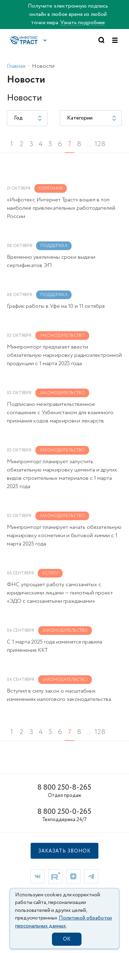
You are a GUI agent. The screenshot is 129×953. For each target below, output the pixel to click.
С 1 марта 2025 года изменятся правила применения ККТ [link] (54, 646)
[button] (45, 40)
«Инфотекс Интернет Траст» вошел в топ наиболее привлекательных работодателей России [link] (61, 208)
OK (67, 939)
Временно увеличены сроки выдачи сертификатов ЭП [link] (51, 261)
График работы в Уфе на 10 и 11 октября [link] (56, 306)
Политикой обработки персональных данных (63, 922)
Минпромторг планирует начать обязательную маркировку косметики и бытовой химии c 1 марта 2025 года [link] (64, 535)
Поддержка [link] (53, 246)
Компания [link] (51, 188)
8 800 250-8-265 (64, 787)
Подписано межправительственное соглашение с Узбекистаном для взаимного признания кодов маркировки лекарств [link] (60, 412)
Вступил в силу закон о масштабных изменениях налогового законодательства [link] (59, 695)
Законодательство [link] (62, 336)
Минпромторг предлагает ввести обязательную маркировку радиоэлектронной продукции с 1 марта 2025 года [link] (64, 355)
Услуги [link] (50, 573)
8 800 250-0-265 (64, 812)
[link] (37, 876)
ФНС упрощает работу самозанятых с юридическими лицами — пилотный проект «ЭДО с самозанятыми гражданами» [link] (60, 593)
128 (99, 144)
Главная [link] (16, 66)
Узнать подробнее (82, 23)
